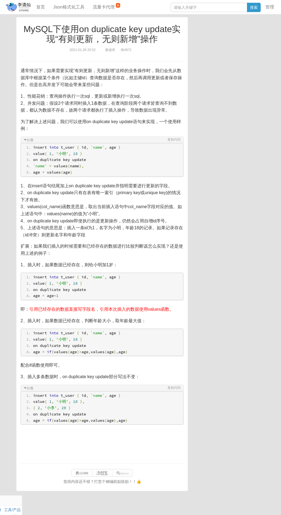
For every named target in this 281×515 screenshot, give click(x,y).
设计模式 (219, 50)
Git (194, 50)
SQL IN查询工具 (206, 87)
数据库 (217, 31)
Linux (204, 50)
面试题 (234, 38)
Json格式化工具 (69, 7)
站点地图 (230, 505)
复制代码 (173, 139)
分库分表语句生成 (207, 95)
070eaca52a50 (208, 505)
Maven (248, 38)
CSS (259, 50)
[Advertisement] (102, 444)
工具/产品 (254, 31)
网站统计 (248, 505)
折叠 (30, 140)
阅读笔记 (199, 38)
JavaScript (218, 38)
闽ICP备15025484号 (119, 505)
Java (196, 31)
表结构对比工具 (205, 103)
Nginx (258, 44)
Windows (200, 44)
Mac (259, 38)
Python (236, 50)
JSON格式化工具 (206, 79)
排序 (248, 50)
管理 (269, 7)
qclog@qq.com (159, 505)
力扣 (206, 31)
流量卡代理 (106, 6)
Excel (196, 57)
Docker (216, 44)
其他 (228, 44)
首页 (40, 7)
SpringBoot (235, 31)
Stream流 (243, 44)
